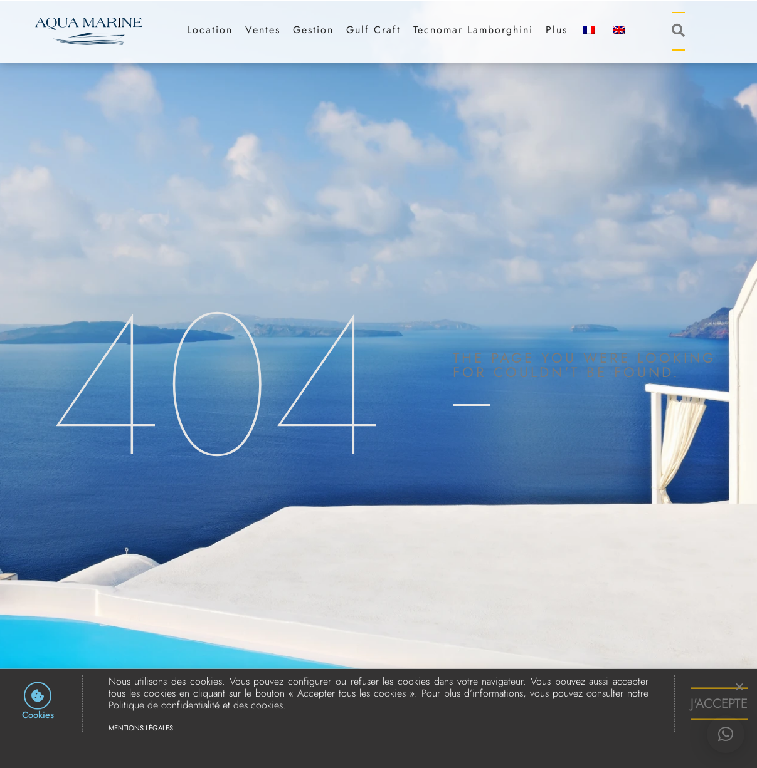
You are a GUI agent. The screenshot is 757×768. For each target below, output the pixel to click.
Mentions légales (141, 730)
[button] (725, 734)
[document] (378, 384)
